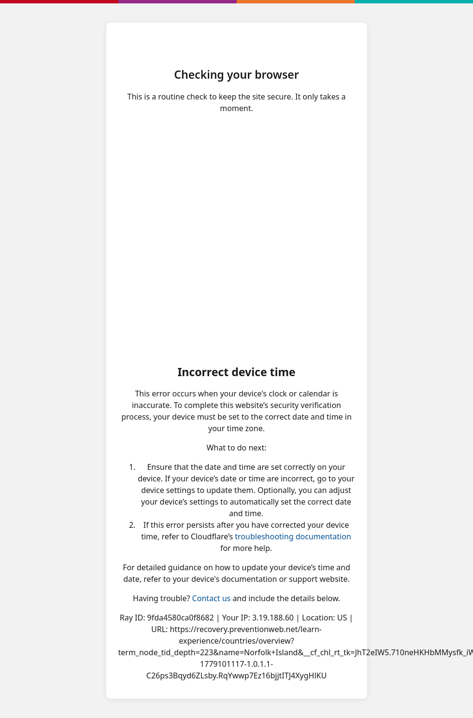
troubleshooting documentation (293, 536)
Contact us (211, 598)
